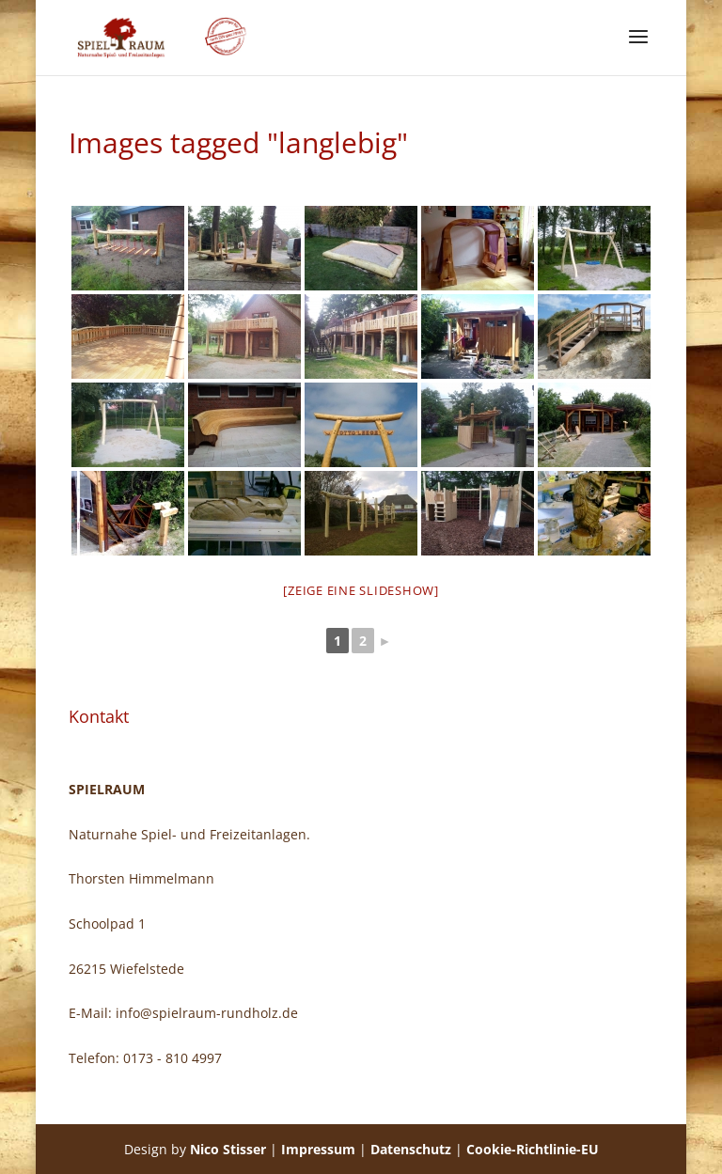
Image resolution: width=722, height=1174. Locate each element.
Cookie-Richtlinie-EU (532, 1149)
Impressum (318, 1149)
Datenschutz (410, 1149)
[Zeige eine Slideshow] (361, 590)
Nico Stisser (228, 1149)
